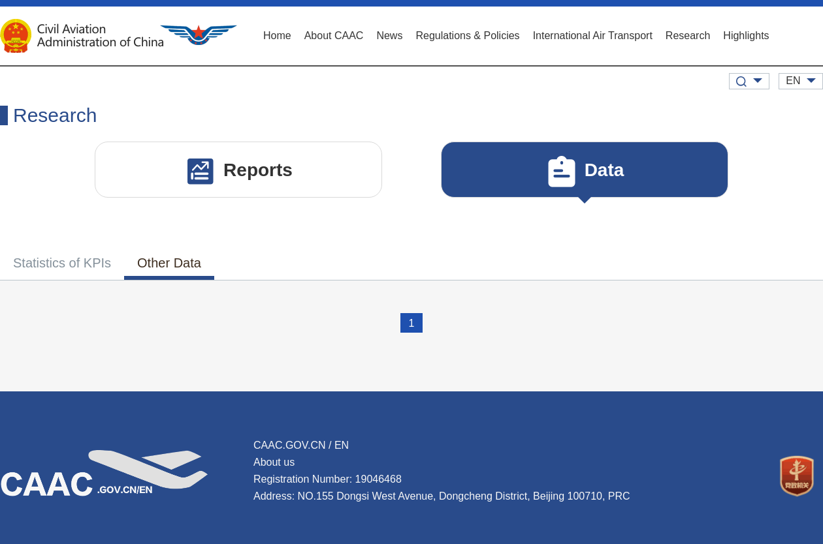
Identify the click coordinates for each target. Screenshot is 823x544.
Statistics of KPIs (62, 263)
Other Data (169, 263)
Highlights (746, 35)
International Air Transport (593, 35)
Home (277, 35)
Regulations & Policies (467, 35)
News (389, 35)
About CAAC (334, 35)
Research (688, 35)
